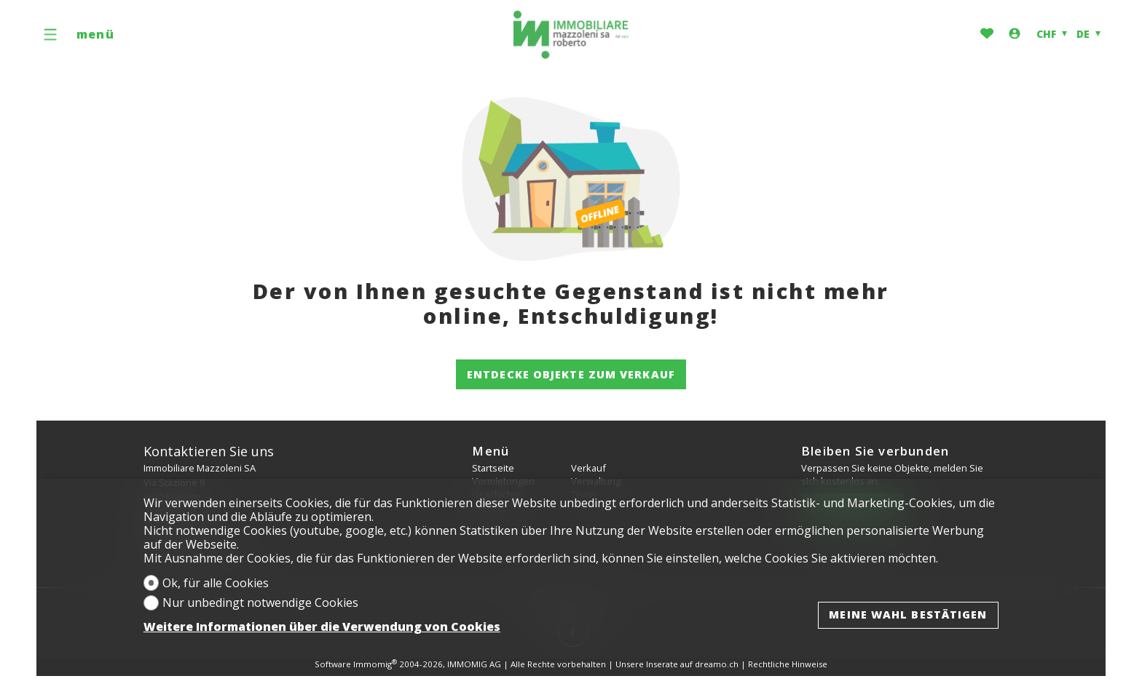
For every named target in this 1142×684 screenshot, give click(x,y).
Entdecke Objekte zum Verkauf (571, 374)
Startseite (493, 467)
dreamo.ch (717, 664)
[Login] (1014, 34)
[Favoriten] (986, 34)
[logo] (571, 34)
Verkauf (588, 467)
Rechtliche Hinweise (787, 664)
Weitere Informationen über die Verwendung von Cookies (321, 627)
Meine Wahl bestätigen (908, 614)
